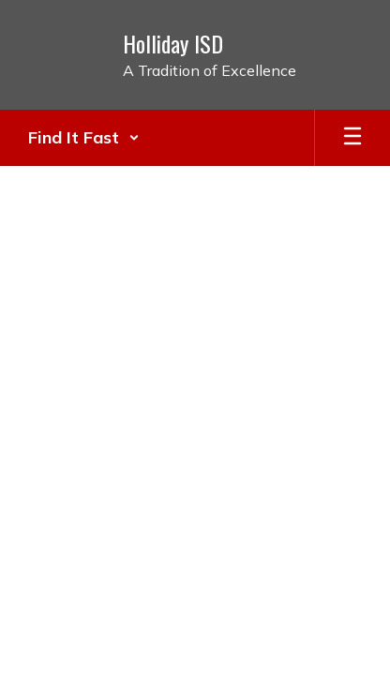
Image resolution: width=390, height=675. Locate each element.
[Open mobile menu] (352, 138)
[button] (83, 138)
